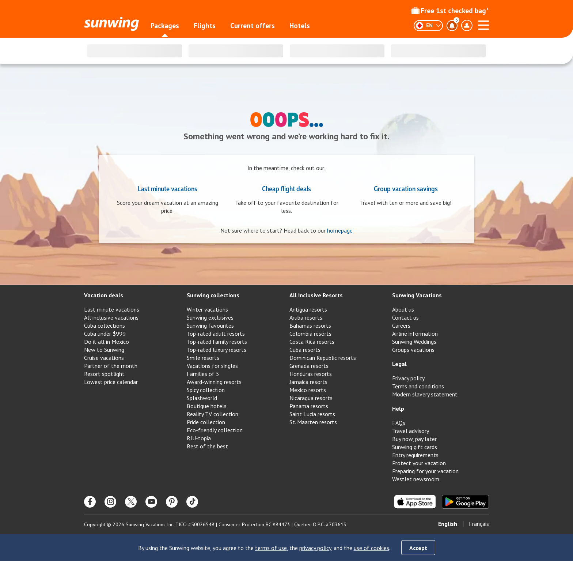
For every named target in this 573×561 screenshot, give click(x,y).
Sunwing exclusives (210, 317)
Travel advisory (410, 430)
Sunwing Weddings (414, 341)
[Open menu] (483, 24)
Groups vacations (413, 349)
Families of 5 (203, 373)
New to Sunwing (104, 349)
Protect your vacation (419, 463)
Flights (205, 25)
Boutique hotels (207, 406)
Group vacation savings (406, 188)
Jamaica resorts (308, 381)
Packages (165, 25)
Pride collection (206, 422)
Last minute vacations (167, 188)
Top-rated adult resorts (216, 333)
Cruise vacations (104, 357)
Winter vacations (207, 309)
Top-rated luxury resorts (216, 349)
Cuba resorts (304, 349)
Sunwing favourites (210, 325)
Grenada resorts (309, 365)
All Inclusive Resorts (316, 295)
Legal (399, 364)
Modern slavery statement (425, 394)
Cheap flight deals (286, 188)
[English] (428, 25)
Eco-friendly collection (215, 430)
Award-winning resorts (214, 381)
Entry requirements (415, 455)
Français (479, 524)
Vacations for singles (212, 365)
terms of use (271, 547)
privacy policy (315, 547)
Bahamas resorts (310, 325)
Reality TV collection (212, 414)
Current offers (252, 25)
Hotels (299, 25)
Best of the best (207, 446)
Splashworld (202, 398)
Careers (401, 325)
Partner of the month (110, 365)
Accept (418, 547)
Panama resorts (308, 406)
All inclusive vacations (111, 317)
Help (398, 408)
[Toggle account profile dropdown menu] (466, 25)
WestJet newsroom (415, 479)
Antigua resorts (308, 309)
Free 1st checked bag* (450, 10)
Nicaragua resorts (311, 398)
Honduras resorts (310, 373)
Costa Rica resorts (311, 341)
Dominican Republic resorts (322, 357)
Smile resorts (203, 357)
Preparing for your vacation (425, 471)
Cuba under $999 (105, 333)
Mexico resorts (307, 390)
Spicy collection (206, 390)
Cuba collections (104, 325)
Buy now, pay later (414, 439)
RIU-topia (199, 438)
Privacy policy (408, 378)
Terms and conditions (418, 386)
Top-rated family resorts (217, 341)
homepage (340, 230)
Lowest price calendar (111, 381)
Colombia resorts (310, 333)
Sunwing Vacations (417, 295)
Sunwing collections (213, 295)
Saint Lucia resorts (312, 414)
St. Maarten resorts (313, 422)
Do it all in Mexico (106, 341)
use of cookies (371, 547)
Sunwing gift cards (414, 447)
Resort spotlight (104, 373)
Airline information (415, 333)
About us (403, 309)
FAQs (398, 422)
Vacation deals (103, 295)
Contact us (405, 317)
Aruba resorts (305, 317)
